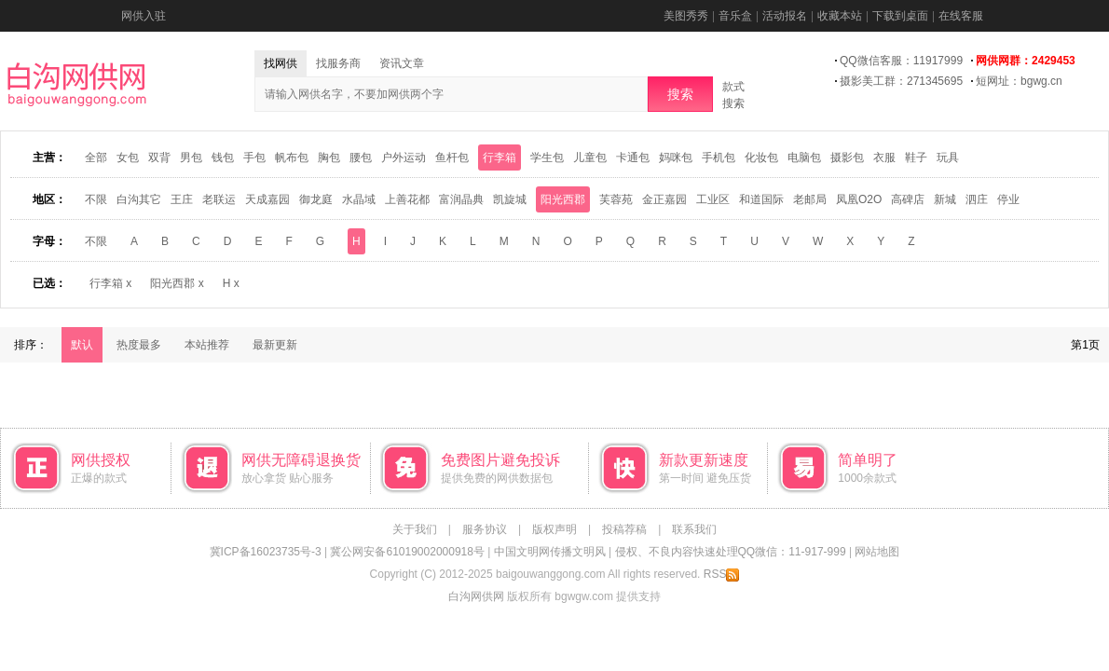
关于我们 (414, 529)
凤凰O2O (859, 199)
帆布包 (291, 157)
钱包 (223, 157)
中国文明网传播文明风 (550, 551)
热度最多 (138, 344)
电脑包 (804, 157)
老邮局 (810, 199)
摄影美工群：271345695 (901, 81)
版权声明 (554, 529)
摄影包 (847, 157)
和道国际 (761, 199)
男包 (191, 157)
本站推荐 (207, 344)
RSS (722, 574)
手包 (254, 157)
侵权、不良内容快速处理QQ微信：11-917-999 (730, 551)
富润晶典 (461, 199)
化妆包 (761, 157)
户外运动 (403, 157)
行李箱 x (110, 283)
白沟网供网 (476, 596)
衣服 (884, 157)
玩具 (948, 157)
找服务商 (338, 63)
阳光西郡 (563, 199)
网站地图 (877, 551)
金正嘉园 (664, 199)
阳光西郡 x (176, 283)
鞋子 (916, 157)
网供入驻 (143, 15)
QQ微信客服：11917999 (901, 60)
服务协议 (484, 529)
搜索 (680, 94)
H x (231, 283)
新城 (945, 199)
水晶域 (359, 199)
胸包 (329, 157)
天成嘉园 (267, 199)
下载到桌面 (900, 15)
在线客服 (960, 15)
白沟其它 (138, 199)
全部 (96, 157)
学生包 (547, 157)
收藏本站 (839, 15)
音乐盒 (735, 15)
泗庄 (976, 199)
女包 (127, 157)
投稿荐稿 (624, 529)
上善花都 (407, 199)
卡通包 (633, 157)
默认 (82, 344)
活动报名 (784, 15)
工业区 (713, 199)
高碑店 (907, 199)
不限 (96, 199)
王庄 (182, 199)
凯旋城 (510, 199)
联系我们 (694, 529)
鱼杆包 (452, 157)
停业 (1008, 199)
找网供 (280, 63)
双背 (159, 157)
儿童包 (590, 157)
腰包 (360, 157)
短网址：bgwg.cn (1019, 81)
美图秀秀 (686, 15)
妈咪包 (675, 157)
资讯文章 (401, 63)
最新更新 (275, 344)
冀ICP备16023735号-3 (266, 551)
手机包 (718, 157)
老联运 (219, 199)
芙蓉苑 (616, 199)
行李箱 (499, 157)
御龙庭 (316, 199)
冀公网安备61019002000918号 (407, 551)
